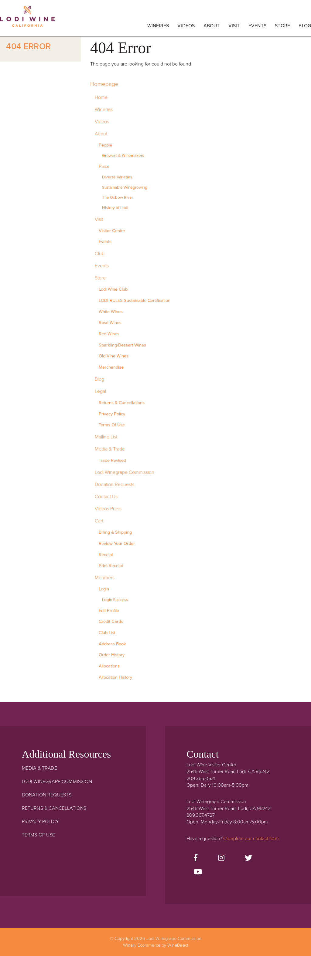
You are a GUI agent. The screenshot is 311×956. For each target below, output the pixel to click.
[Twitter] (248, 858)
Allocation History (115, 677)
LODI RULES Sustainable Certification (134, 300)
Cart (99, 521)
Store (282, 26)
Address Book (112, 644)
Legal (100, 391)
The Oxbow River (117, 197)
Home (101, 97)
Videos (186, 26)
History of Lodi (115, 207)
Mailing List (106, 437)
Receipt (106, 554)
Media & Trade (110, 449)
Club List (107, 632)
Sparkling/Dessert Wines (122, 345)
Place (104, 166)
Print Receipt (111, 565)
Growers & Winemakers (123, 155)
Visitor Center (112, 230)
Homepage (104, 84)
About (211, 26)
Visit (234, 26)
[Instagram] (221, 858)
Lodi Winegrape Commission (27, 19)
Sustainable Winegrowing (124, 187)
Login (104, 589)
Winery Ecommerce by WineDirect (155, 945)
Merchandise (111, 367)
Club (99, 254)
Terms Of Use (112, 424)
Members (104, 578)
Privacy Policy (112, 414)
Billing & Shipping (115, 532)
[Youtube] (197, 872)
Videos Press (108, 509)
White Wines (111, 311)
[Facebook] (195, 858)
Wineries (158, 26)
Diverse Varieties (117, 177)
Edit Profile (109, 610)
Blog (305, 26)
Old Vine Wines (113, 356)
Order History (112, 654)
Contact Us (106, 497)
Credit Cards (111, 621)
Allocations (109, 666)
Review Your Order (117, 543)
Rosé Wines (110, 322)
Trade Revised (112, 460)
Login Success (115, 599)
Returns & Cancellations (122, 402)
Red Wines (109, 333)
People (105, 145)
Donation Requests (114, 484)
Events (257, 26)
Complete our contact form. (251, 839)
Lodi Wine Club (113, 289)
